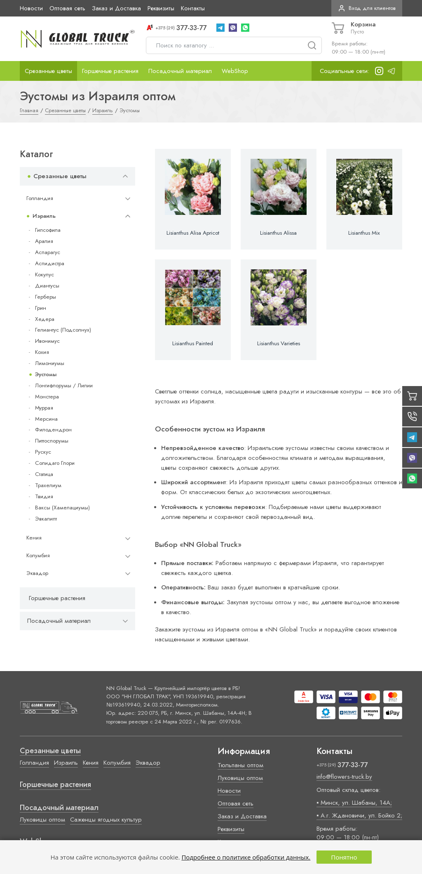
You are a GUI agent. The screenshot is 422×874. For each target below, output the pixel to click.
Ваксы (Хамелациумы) (62, 507)
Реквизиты (161, 8)
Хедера (44, 319)
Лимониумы (49, 363)
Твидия (44, 496)
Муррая (44, 408)
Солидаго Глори (55, 463)
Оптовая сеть (67, 8)
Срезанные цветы (48, 70)
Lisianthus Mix (364, 233)
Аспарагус (47, 252)
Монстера (47, 396)
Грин (40, 308)
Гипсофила (48, 230)
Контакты (193, 8)
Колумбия (38, 555)
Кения (34, 538)
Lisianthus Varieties (278, 343)
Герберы (45, 297)
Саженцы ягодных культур (106, 819)
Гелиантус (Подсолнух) (63, 330)
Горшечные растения (110, 70)
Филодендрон (53, 429)
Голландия (39, 198)
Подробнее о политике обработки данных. (245, 857)
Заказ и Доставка (116, 8)
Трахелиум (48, 485)
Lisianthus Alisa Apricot (192, 233)
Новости (31, 8)
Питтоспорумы (51, 441)
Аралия (44, 241)
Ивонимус (47, 341)
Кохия (42, 352)
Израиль (44, 216)
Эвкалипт (46, 519)
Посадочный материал (180, 70)
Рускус (43, 452)
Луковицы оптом (42, 819)
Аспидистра (49, 263)
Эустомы (45, 374)
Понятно (344, 857)
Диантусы (47, 286)
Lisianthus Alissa (278, 233)
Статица (44, 474)
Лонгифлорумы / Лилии (64, 385)
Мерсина (46, 419)
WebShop (235, 70)
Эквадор (37, 573)
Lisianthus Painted (192, 343)
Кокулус (44, 274)
